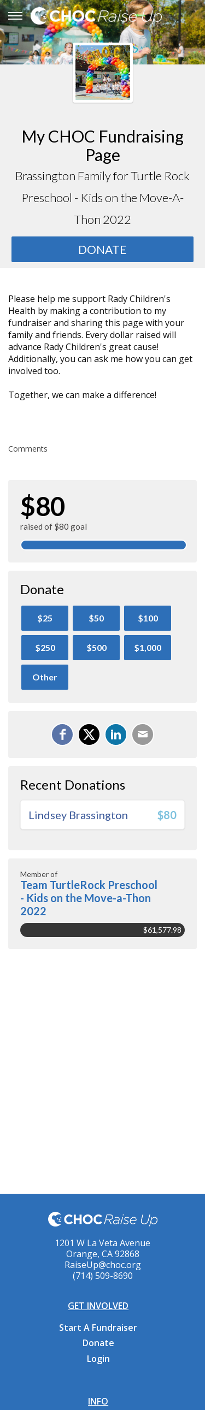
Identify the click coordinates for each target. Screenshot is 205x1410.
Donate (98, 1343)
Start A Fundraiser (98, 1328)
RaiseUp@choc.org (103, 1264)
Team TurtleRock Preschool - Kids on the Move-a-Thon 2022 (88, 897)
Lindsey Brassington (78, 814)
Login (98, 1359)
